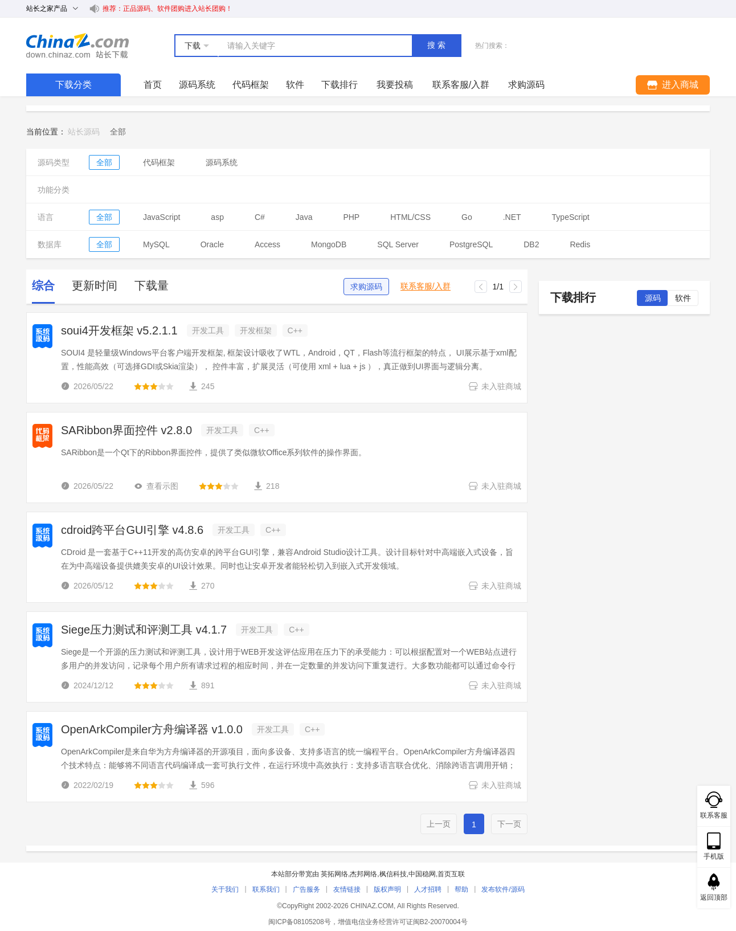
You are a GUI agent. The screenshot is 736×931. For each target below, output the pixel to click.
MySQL (156, 244)
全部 (104, 162)
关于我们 (225, 889)
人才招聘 (427, 889)
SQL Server (398, 244)
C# (260, 217)
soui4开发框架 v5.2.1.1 (119, 330)
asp (217, 217)
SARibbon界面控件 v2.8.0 (126, 430)
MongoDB (328, 244)
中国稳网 (422, 874)
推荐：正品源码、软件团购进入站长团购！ (167, 9)
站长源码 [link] (84, 131)
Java (304, 217)
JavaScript (161, 217)
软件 (295, 84)
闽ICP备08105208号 (299, 922)
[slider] (154, 386)
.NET (512, 217)
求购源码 (366, 286)
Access (267, 244)
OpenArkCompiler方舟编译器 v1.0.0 (152, 729)
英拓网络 (334, 874)
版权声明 (387, 889)
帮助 (461, 889)
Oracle (212, 244)
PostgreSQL (471, 244)
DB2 (531, 244)
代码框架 (250, 84)
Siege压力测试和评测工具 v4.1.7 (144, 629)
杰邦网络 (363, 874)
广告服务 (306, 889)
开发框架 (256, 330)
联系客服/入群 (425, 286)
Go (466, 217)
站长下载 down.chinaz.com (77, 46)
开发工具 (208, 330)
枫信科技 (393, 874)
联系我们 (266, 889)
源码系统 (197, 84)
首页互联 (451, 874)
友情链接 (347, 889)
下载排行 (339, 84)
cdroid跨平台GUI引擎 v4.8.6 (132, 530)
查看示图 (156, 486)
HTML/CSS (410, 217)
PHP (351, 217)
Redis (580, 244)
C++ (295, 330)
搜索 (437, 45)
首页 (153, 84)
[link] (118, 131)
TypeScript (571, 217)
